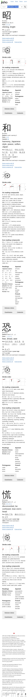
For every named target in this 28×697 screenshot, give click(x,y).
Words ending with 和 (8, 165)
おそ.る (17, 341)
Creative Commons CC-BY (16, 660)
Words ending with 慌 (8, 527)
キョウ (7, 349)
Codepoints (20, 113)
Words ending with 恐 (8, 359)
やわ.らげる (19, 149)
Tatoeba (19, 658)
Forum (12, 1)
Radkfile (4, 650)
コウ (6, 517)
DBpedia (17, 687)
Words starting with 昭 (8, 38)
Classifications (8, 113)
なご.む (5, 152)
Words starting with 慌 (8, 525)
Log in (25, 1)
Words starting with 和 (8, 163)
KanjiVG (23, 679)
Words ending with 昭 (8, 40)
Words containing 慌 (7, 529)
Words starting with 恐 (8, 358)
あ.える (22, 152)
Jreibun (7, 661)
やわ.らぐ (9, 149)
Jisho (4, 2)
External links (18, 42)
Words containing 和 (7, 167)
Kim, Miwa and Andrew (20, 635)
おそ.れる (9, 341)
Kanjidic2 (15, 649)
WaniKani (16, 666)
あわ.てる (9, 514)
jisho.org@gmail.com (6, 640)
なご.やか (13, 152)
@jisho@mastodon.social (7, 638)
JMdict (11, 649)
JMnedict (19, 649)
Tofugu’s (20, 664)
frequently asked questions (14, 641)
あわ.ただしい (20, 514)
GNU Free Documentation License (18, 690)
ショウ (7, 30)
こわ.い (14, 344)
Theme (21, 1)
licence (3, 655)
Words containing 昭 (7, 42)
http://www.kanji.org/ (6, 673)
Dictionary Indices (9, 108)
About (16, 1)
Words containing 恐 (7, 361)
